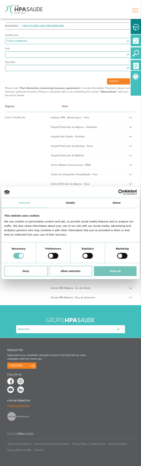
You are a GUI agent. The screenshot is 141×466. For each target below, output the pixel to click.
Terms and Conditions (19, 443)
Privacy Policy (79, 443)
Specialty (10, 62)
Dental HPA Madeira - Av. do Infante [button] (71, 288)
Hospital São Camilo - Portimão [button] (68, 136)
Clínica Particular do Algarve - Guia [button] (70, 183)
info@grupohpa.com (18, 405)
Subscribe (16, 365)
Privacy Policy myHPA (19, 450)
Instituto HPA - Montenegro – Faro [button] (70, 117)
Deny (26, 271)
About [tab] (117, 202)
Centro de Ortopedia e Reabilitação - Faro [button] (74, 174)
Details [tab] (70, 202)
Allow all (115, 271)
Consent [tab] (24, 202)
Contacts (39, 450)
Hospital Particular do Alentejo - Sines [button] (72, 146)
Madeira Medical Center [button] (64, 278)
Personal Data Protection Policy (51, 443)
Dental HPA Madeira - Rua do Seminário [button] (73, 297)
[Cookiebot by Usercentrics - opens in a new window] (121, 192)
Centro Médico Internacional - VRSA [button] (71, 165)
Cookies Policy (97, 443)
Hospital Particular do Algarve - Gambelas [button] (74, 127)
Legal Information (117, 443)
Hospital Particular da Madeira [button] (67, 155)
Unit (7, 48)
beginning (11, 26)
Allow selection (70, 271)
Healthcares (12, 35)
